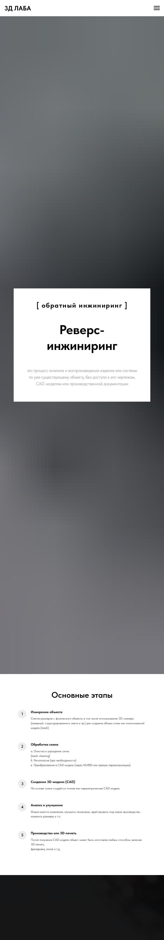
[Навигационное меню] (157, 8)
